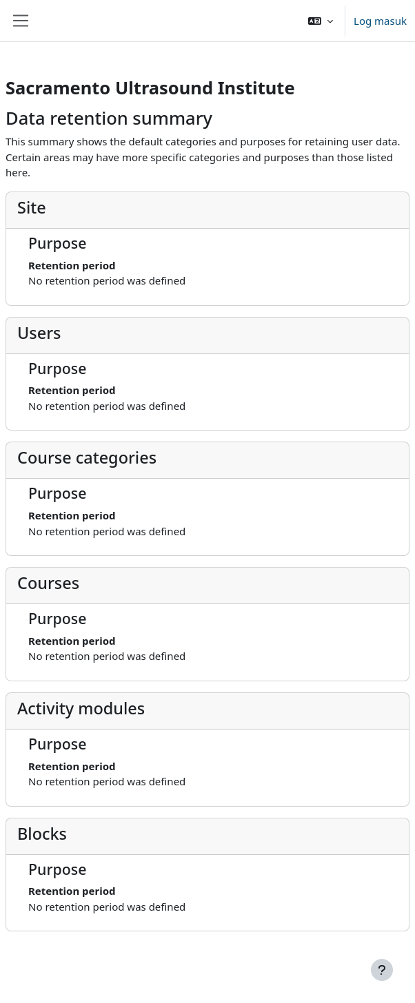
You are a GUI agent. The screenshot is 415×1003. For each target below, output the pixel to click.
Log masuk (380, 21)
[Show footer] (382, 970)
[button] (320, 20)
